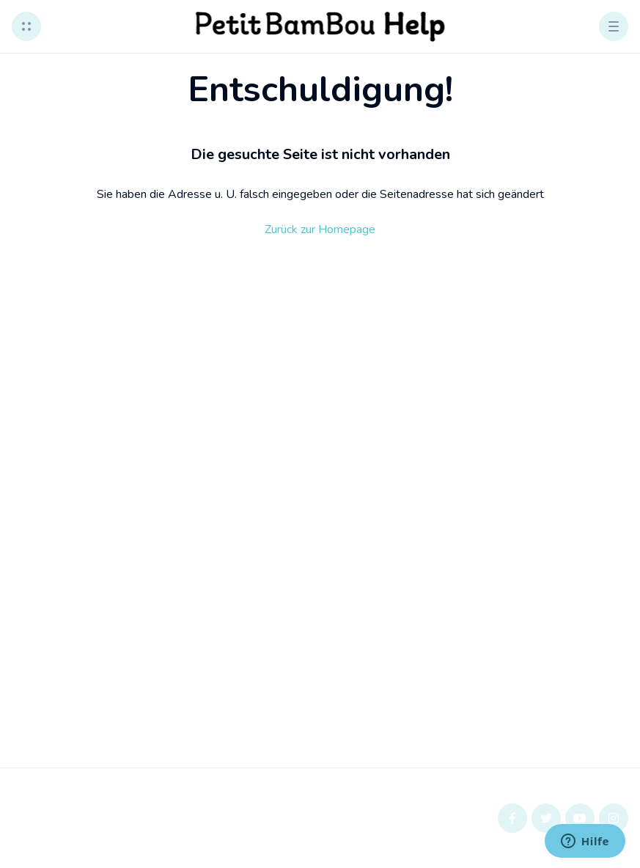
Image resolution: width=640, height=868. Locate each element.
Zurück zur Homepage (320, 229)
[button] (26, 26)
